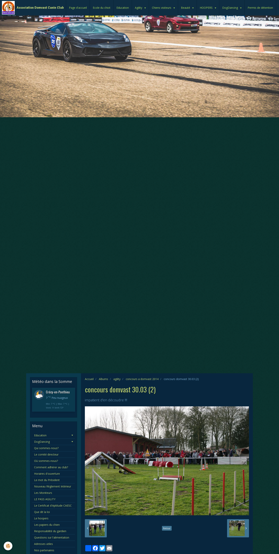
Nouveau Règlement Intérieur (52, 486)
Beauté (186, 7)
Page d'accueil (78, 7)
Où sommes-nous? (46, 461)
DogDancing (230, 7)
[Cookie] (8, 546)
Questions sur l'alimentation (51, 537)
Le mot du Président (47, 480)
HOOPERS (206, 7)
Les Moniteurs (43, 493)
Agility (139, 7)
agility (117, 379)
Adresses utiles (43, 544)
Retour (166, 528)
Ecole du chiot (101, 7)
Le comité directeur (46, 454)
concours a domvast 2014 (142, 379)
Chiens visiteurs (162, 7)
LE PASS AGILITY (44, 499)
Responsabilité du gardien (50, 531)
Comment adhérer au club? (51, 467)
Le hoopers (41, 518)
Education (122, 7)
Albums (103, 379)
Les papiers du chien (47, 525)
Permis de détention (260, 7)
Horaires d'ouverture (47, 473)
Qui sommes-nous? (46, 448)
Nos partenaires (44, 550)
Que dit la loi (42, 512)
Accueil (89, 379)
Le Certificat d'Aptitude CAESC (53, 505)
